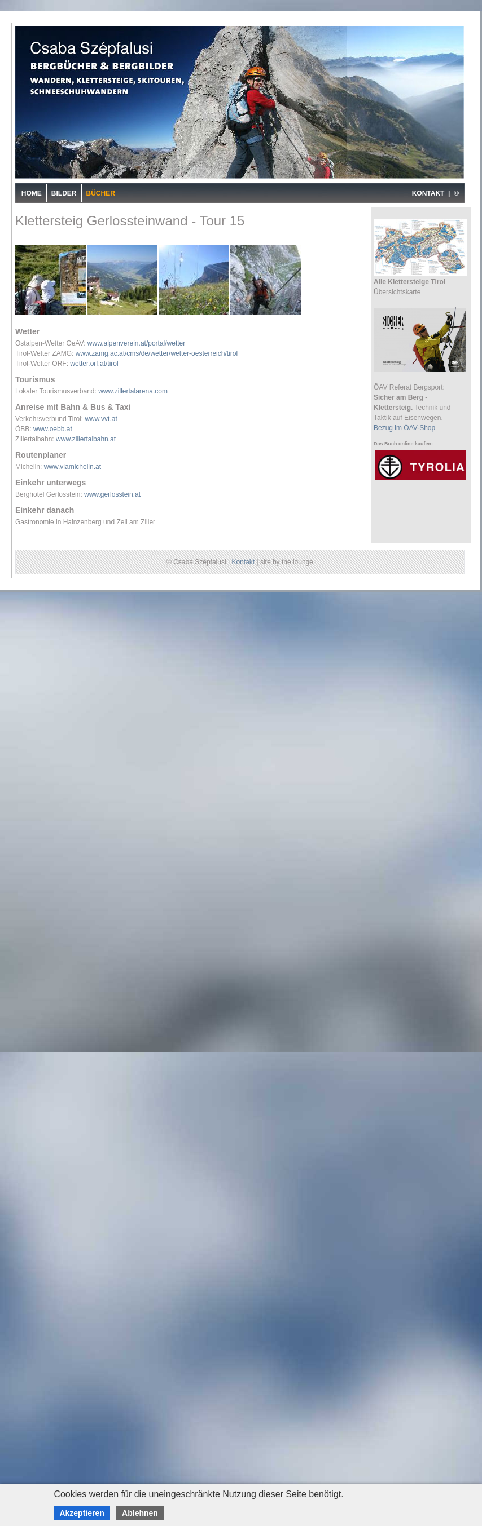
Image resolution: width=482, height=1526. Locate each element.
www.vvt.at (101, 419)
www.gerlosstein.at (112, 494)
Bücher (100, 193)
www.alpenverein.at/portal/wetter (136, 343)
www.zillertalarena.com (133, 391)
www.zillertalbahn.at (86, 439)
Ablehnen (140, 1513)
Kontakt (243, 562)
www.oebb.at (52, 429)
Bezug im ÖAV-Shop (404, 428)
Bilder (64, 193)
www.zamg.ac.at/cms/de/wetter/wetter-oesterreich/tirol (157, 353)
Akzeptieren (81, 1513)
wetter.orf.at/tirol (94, 364)
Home (31, 193)
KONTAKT (428, 193)
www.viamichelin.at (72, 467)
